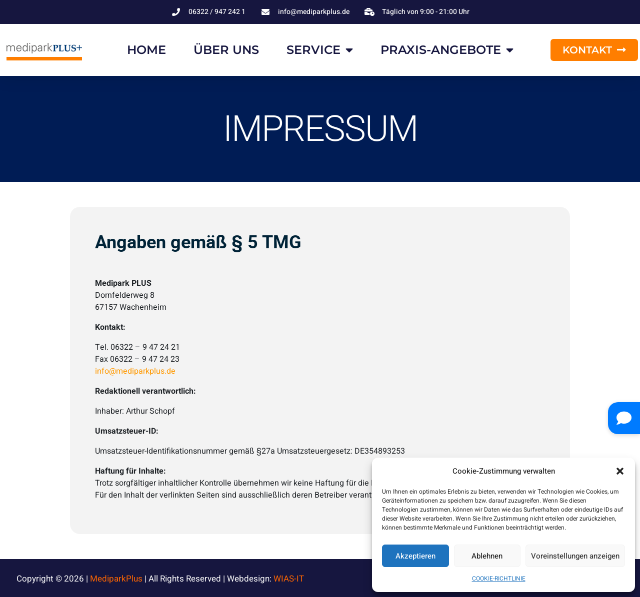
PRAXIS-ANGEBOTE (447, 50)
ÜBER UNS (226, 49)
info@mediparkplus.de (135, 371)
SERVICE (319, 50)
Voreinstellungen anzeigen (575, 556)
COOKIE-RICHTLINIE (499, 578)
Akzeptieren (416, 556)
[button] (620, 471)
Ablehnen (487, 556)
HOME (146, 49)
